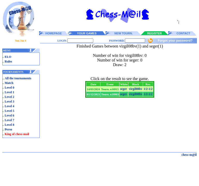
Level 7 (9, 120)
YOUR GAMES (86, 33)
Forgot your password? (175, 40)
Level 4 (9, 106)
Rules (8, 61)
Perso (8, 129)
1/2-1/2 (148, 89)
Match (9, 83)
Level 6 (9, 115)
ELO (8, 57)
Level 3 (9, 101)
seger (123, 89)
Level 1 (9, 92)
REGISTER (154, 33)
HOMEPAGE (53, 33)
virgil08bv (135, 89)
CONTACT (183, 33)
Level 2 (9, 97)
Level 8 (9, 125)
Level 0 (9, 87)
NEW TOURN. (124, 33)
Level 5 (9, 111)
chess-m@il (189, 155)
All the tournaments (18, 78)
